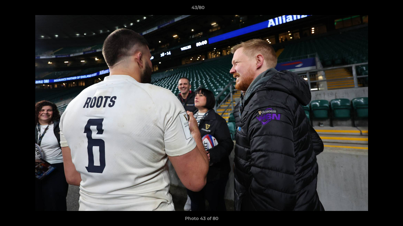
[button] (376, 9)
